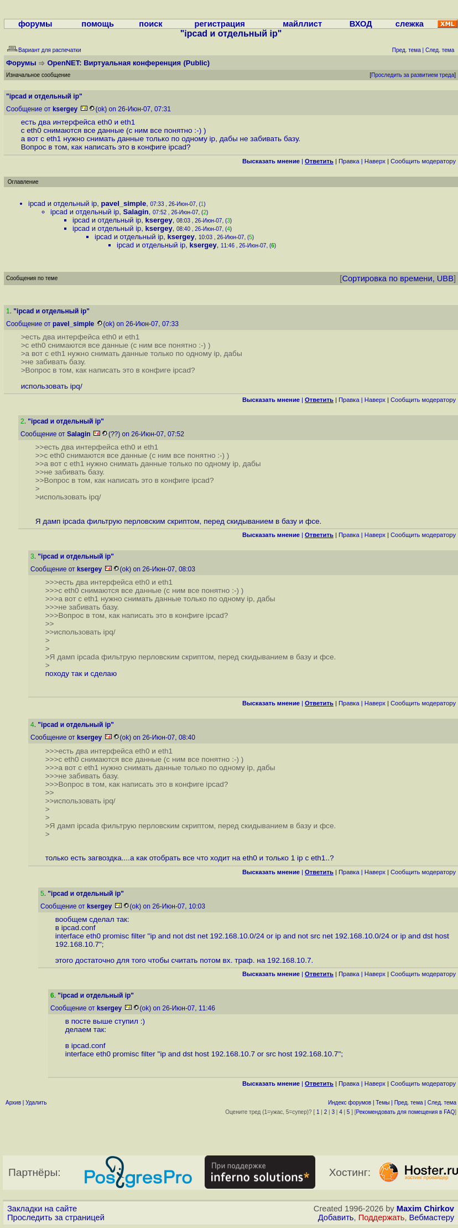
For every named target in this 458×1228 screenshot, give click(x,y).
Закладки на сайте (42, 1208)
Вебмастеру (431, 1217)
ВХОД (361, 23)
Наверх (375, 161)
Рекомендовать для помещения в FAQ (405, 1112)
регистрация (219, 23)
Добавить (336, 1217)
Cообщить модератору (423, 161)
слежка (409, 23)
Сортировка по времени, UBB (398, 278)
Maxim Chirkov (425, 1208)
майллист (302, 23)
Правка (349, 161)
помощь (97, 23)
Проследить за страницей (56, 1217)
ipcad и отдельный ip (62, 203)
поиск (150, 23)
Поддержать (381, 1217)
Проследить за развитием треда (412, 75)
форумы (35, 23)
